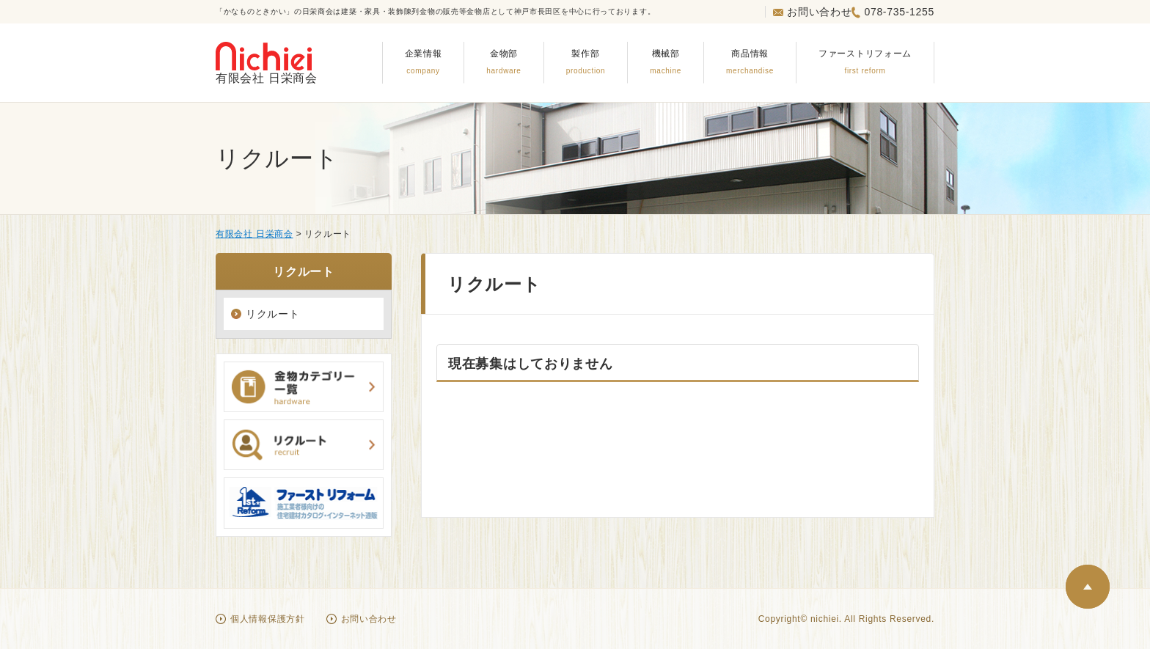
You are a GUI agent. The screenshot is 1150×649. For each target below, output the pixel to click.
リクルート (273, 314)
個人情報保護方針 (267, 619)
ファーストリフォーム (865, 61)
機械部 (665, 61)
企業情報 (423, 61)
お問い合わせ (812, 12)
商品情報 (750, 61)
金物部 (503, 61)
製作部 (586, 61)
